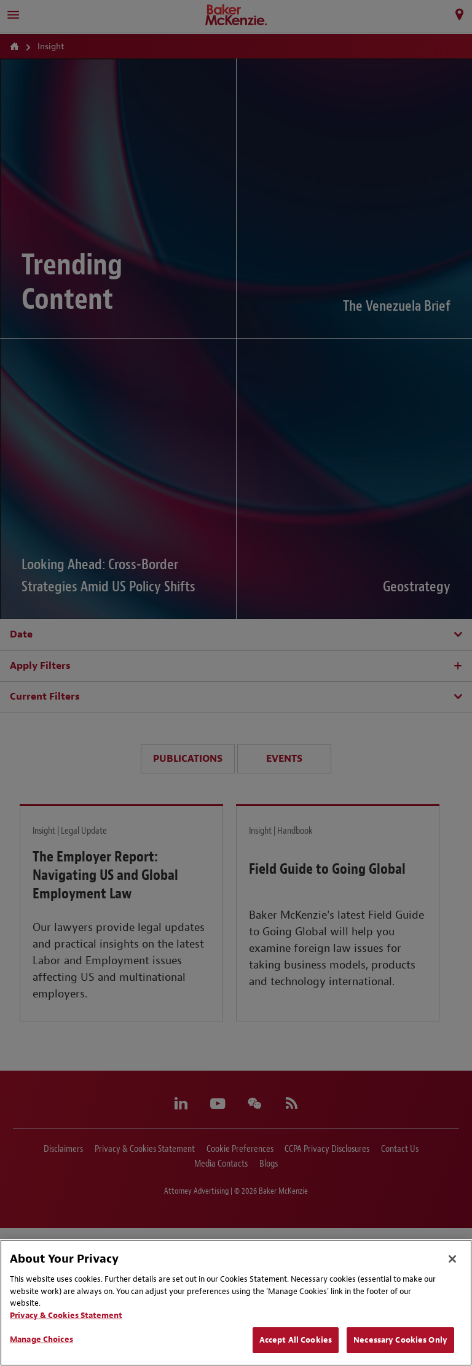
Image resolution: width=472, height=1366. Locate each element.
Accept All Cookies (295, 1340)
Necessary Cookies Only (400, 1340)
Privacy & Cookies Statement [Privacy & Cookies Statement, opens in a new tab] (66, 1315)
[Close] (452, 1258)
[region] (236, 1302)
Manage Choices (41, 1339)
